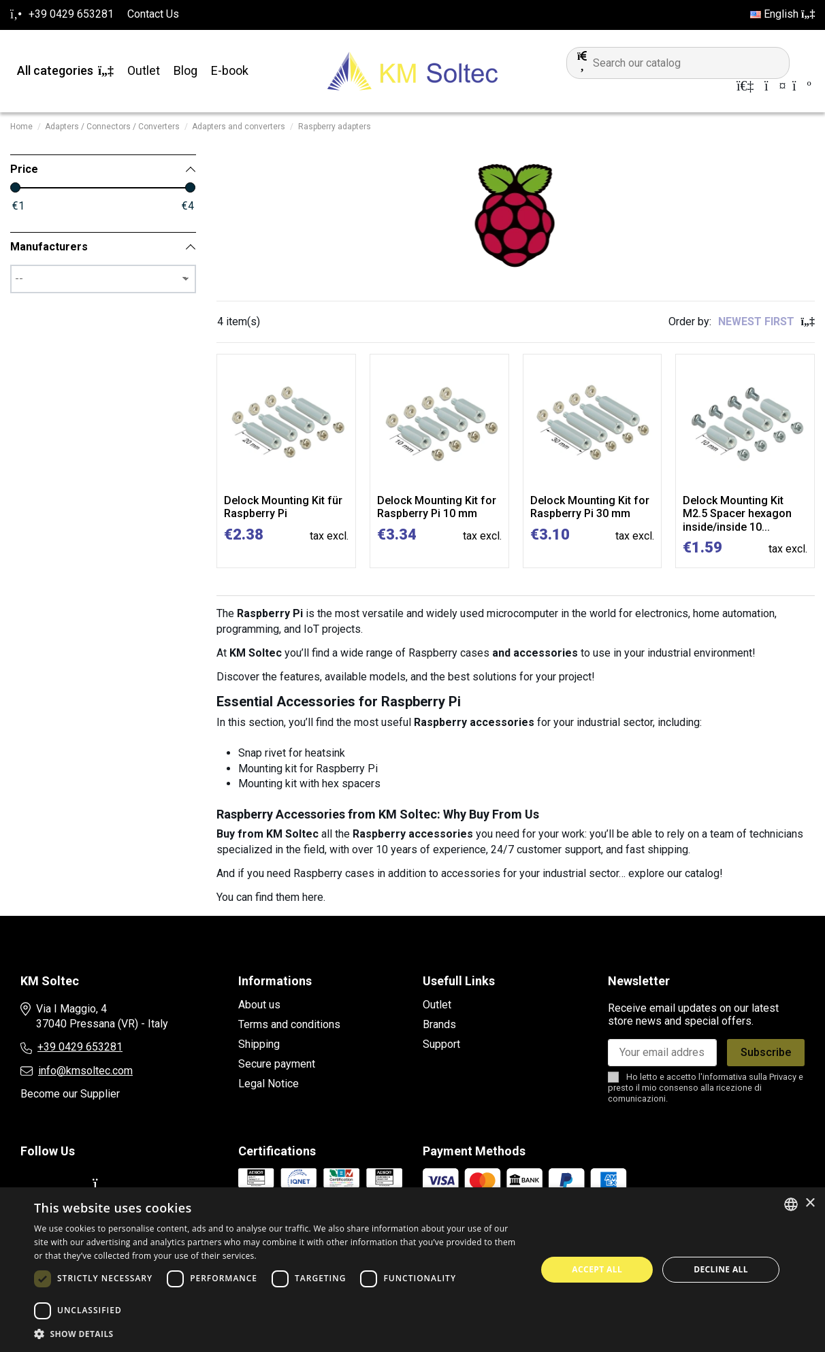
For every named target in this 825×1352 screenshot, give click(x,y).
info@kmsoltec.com (85, 1070)
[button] (277, 1334)
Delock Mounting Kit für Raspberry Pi (283, 507)
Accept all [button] (597, 1269)
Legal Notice (268, 1083)
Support (441, 1044)
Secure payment (276, 1063)
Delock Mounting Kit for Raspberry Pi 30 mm (589, 507)
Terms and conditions (289, 1024)
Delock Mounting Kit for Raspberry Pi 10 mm (436, 507)
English (782, 13)
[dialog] (412, 1269)
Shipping (259, 1044)
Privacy (782, 1077)
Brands (439, 1024)
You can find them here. (270, 897)
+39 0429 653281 (80, 1046)
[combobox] (791, 1204)
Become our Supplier (70, 1093)
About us (259, 1004)
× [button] (810, 1203)
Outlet (437, 1004)
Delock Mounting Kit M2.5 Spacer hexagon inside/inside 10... (737, 513)
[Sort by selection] (766, 321)
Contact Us (153, 13)
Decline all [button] (721, 1269)
